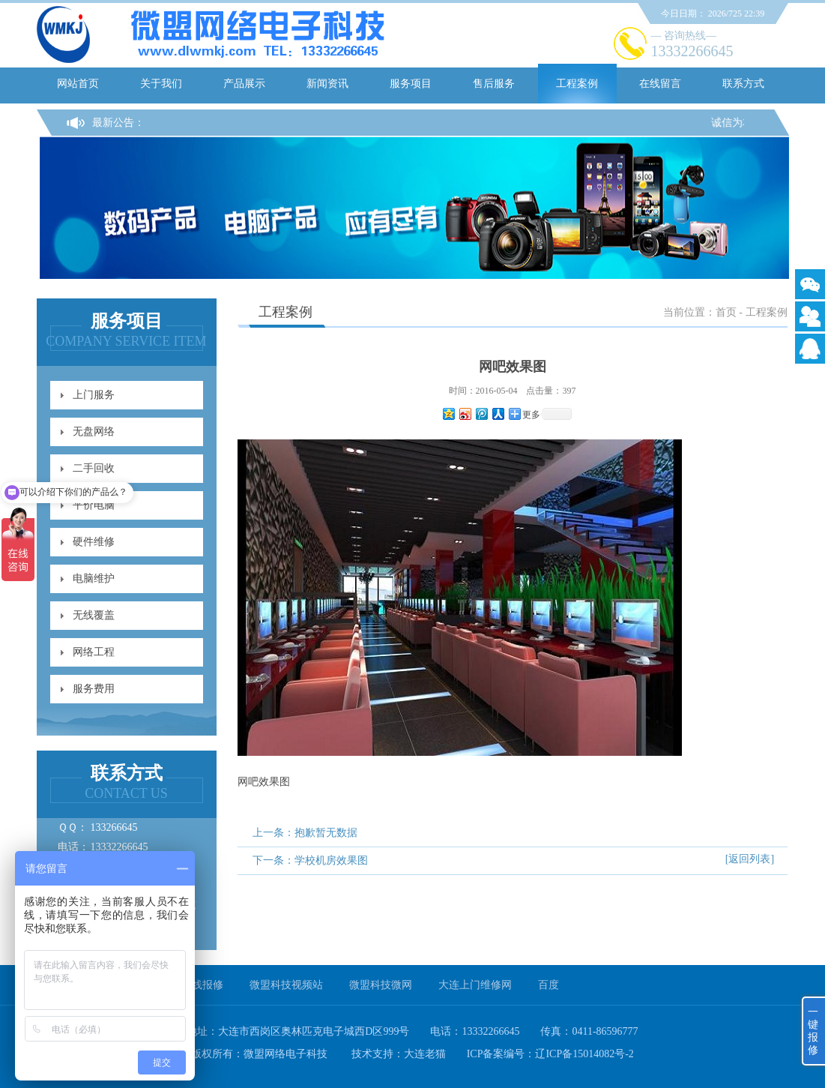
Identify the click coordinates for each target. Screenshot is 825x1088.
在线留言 (660, 83)
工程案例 (577, 83)
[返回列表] (749, 859)
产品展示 (244, 83)
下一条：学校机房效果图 (310, 860)
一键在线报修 (191, 985)
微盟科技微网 (380, 985)
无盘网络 (94, 431)
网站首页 (78, 83)
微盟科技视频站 (286, 985)
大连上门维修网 (475, 985)
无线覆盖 (94, 615)
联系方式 (743, 83)
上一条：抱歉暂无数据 (305, 832)
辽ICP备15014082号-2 (584, 1054)
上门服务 (94, 394)
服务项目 (411, 83)
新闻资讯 (327, 83)
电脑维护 (94, 578)
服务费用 (94, 688)
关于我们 (161, 83)
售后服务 (494, 83)
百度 (548, 985)
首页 (726, 312)
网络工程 (94, 652)
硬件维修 (94, 541)
